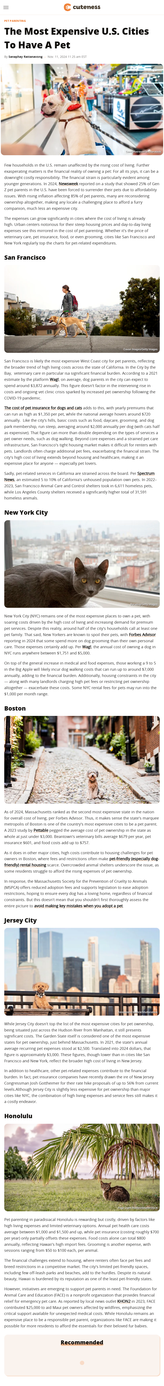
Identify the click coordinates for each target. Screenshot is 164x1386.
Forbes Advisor (142, 634)
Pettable (41, 830)
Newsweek (68, 183)
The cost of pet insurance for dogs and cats (43, 407)
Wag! (54, 379)
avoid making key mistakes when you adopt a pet (78, 905)
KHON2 (123, 1301)
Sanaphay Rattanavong (25, 57)
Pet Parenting (15, 21)
